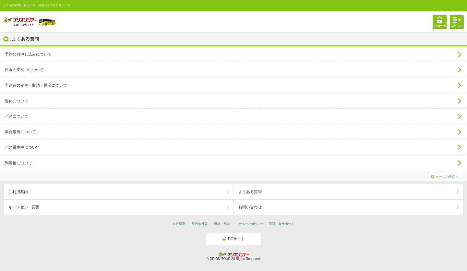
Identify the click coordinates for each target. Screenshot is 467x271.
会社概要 (179, 224)
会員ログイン (440, 22)
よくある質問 (250, 192)
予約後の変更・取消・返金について (36, 85)
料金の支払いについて (24, 70)
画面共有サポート (281, 224)
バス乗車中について (22, 147)
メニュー (457, 22)
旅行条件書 (200, 224)
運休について (16, 101)
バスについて (16, 116)
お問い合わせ (250, 207)
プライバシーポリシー (249, 224)
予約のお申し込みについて (28, 54)
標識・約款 (222, 224)
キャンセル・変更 (24, 207)
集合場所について (20, 131)
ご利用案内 (18, 192)
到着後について (18, 163)
